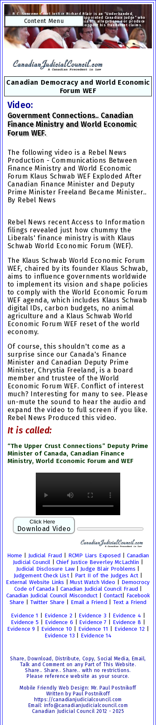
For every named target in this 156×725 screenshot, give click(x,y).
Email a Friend (89, 602)
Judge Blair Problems (107, 569)
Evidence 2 (58, 615)
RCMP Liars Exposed (94, 555)
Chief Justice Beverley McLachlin (97, 562)
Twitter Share (47, 602)
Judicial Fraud (45, 555)
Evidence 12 (129, 629)
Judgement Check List (41, 575)
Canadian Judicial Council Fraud (99, 589)
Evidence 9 (21, 629)
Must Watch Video (92, 582)
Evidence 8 (127, 622)
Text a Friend (129, 602)
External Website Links (35, 582)
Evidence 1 (24, 615)
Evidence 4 (127, 615)
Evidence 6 (59, 622)
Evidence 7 (92, 622)
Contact (113, 595)
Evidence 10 (56, 629)
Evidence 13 (60, 635)
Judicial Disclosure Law (45, 569)
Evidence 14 (96, 635)
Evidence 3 (92, 615)
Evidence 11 (93, 629)
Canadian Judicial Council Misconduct (52, 595)
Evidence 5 (25, 622)
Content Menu (44, 21)
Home (14, 555)
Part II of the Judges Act (106, 575)
